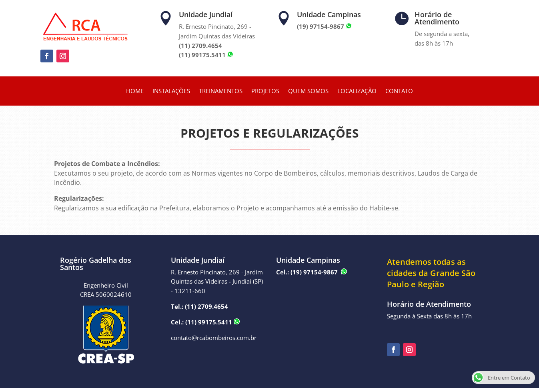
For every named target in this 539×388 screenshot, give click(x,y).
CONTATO (399, 91)
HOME (135, 91)
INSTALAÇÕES (171, 91)
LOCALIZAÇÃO (357, 91)
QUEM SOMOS (308, 91)
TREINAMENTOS (220, 91)
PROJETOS (265, 91)
